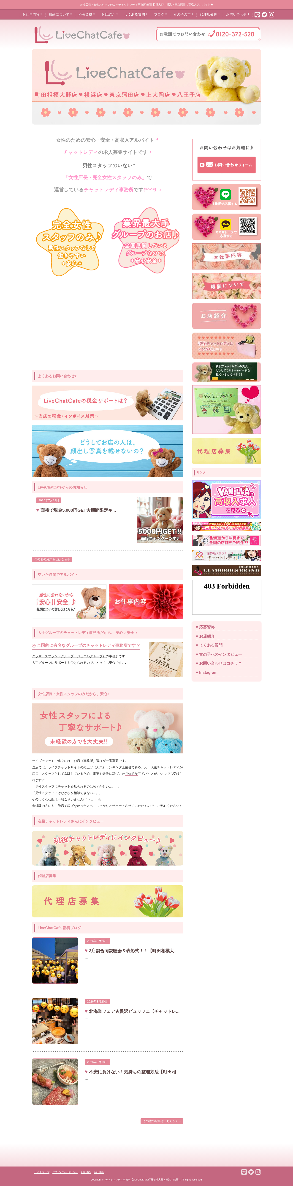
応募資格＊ (87, 14)
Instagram (208, 672)
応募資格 (207, 627)
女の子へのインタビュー (220, 654)
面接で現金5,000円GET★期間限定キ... (77, 510)
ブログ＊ (161, 14)
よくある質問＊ (136, 14)
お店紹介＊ (110, 14)
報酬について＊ (61, 14)
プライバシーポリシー (65, 1172)
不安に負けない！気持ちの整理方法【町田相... (133, 1071)
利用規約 (86, 1172)
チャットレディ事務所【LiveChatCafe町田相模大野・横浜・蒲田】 (143, 1179)
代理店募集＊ (210, 14)
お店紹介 (207, 636)
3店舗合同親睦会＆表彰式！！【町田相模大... (132, 950)
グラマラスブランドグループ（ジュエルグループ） (69, 656)
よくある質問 (210, 645)
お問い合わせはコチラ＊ (220, 663)
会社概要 (99, 1172)
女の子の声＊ (184, 14)
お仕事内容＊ (32, 14)
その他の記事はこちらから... (162, 1121)
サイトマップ (41, 1172)
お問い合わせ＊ (238, 14)
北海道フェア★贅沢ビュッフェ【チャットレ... (133, 1011)
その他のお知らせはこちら (52, 559)
